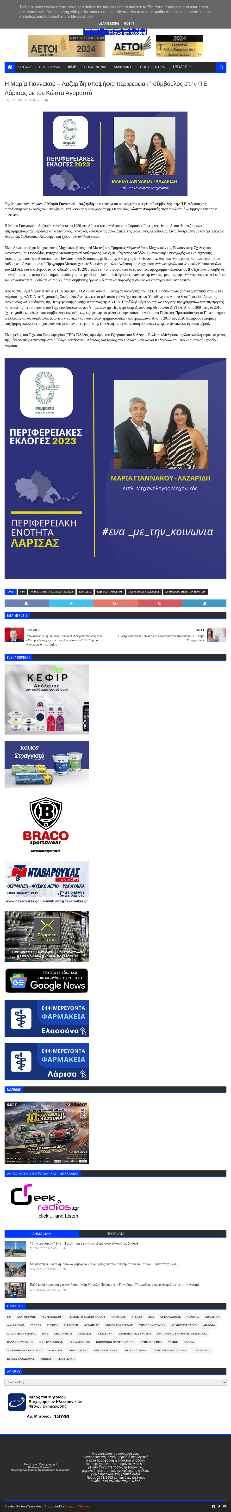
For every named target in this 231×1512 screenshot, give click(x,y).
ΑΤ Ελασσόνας (170, 1316)
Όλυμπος (118, 1316)
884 (22, 591)
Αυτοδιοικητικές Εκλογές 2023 (52, 591)
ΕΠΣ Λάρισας (63, 1333)
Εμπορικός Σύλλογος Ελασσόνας (182, 1333)
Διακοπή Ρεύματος (21, 1333)
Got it (129, 23)
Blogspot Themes (77, 1506)
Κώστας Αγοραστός (110, 591)
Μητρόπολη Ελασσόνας (24, 1350)
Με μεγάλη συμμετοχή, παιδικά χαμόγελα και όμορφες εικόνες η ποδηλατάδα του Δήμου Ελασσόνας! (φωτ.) (104, 1264)
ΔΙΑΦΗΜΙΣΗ (123, 66)
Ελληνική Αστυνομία (135, 1333)
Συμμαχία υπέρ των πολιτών (185, 591)
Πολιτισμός (201, 1350)
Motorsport (27, 1316)
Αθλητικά (212, 1316)
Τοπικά (45, 1358)
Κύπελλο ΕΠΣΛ (151, 1342)
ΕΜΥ (45, 1333)
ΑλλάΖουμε (16, 1325)
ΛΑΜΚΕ (173, 1342)
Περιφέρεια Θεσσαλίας (143, 591)
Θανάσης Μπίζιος (20, 1342)
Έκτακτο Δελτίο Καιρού (87, 1316)
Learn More (109, 23)
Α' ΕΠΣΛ (136, 1316)
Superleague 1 (53, 1316)
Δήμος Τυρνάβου (184, 1325)
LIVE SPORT (180, 66)
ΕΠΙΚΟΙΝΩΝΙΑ (95, 66)
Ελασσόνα (105, 1333)
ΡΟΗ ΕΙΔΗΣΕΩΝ (152, 66)
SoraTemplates (30, 1506)
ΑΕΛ (151, 1316)
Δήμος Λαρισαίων (152, 1325)
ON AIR (72, 66)
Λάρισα (189, 1342)
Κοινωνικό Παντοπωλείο (115, 1342)
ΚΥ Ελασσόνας (79, 1342)
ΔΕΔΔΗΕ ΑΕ (91, 1325)
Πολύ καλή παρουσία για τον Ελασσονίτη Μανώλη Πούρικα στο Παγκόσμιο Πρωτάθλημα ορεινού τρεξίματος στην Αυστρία (115, 1285)
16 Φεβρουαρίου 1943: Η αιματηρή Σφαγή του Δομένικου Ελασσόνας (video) (84, 1243)
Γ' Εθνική (71, 1325)
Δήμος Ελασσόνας (119, 1325)
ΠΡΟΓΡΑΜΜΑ (49, 66)
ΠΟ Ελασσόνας (135, 1350)
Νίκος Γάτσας (78, 1350)
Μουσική (55, 1350)
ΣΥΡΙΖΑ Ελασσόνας (20, 1358)
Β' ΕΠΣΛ (36, 1325)
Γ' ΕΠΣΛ (52, 1325)
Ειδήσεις (85, 591)
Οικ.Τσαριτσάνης (106, 1350)
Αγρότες (193, 1316)
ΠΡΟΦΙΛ (24, 66)
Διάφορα (209, 1325)
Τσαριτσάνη (66, 1358)
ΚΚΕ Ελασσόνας (51, 1342)
